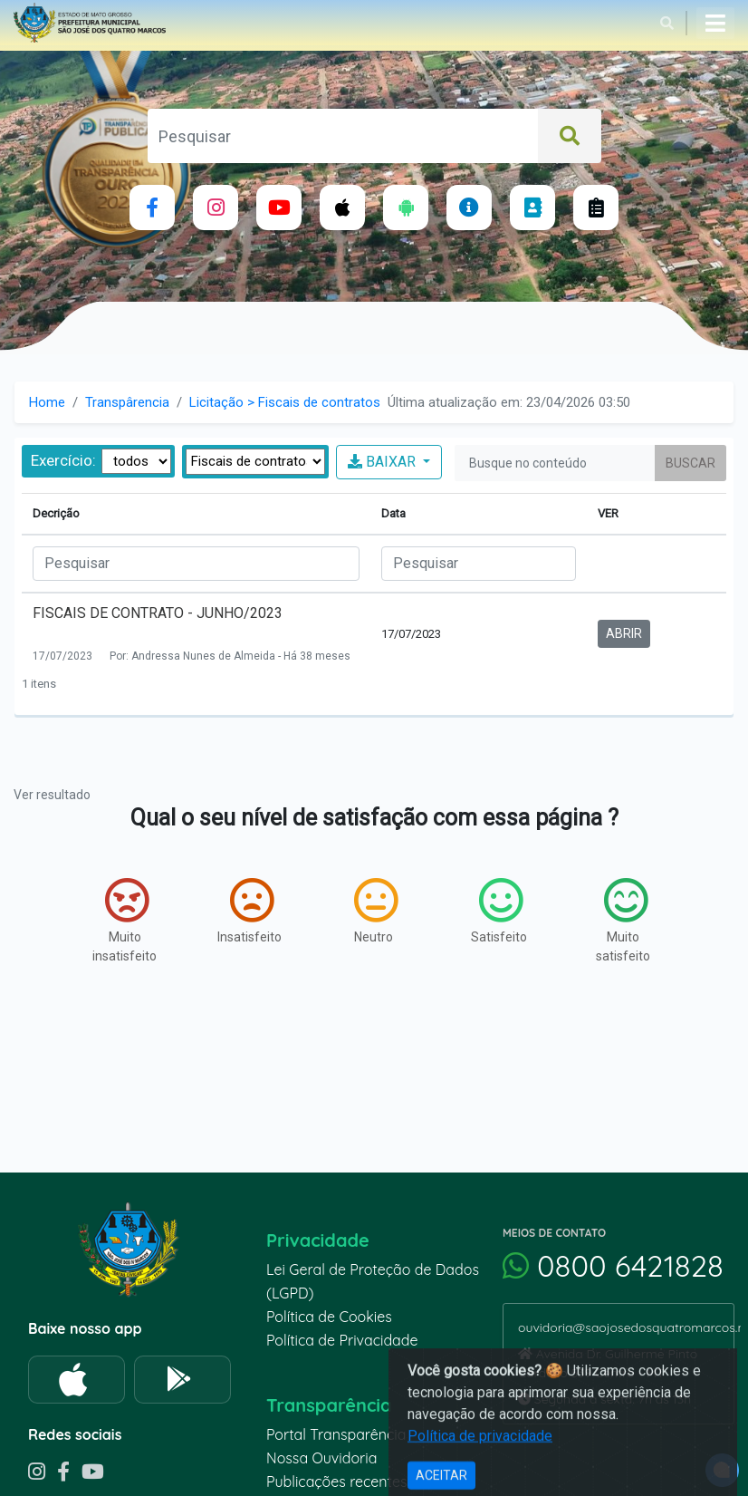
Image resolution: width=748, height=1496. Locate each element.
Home (47, 402)
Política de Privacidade (342, 1340)
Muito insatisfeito (124, 920)
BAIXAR (383, 461)
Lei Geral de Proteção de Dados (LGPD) (372, 1281)
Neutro (376, 910)
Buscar (690, 463)
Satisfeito (499, 910)
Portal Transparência (336, 1434)
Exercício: (63, 460)
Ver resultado (52, 794)
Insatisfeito (249, 910)
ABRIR (624, 633)
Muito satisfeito (623, 920)
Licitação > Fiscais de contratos (284, 402)
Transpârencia (127, 402)
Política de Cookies (329, 1317)
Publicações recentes (337, 1481)
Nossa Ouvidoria (321, 1458)
